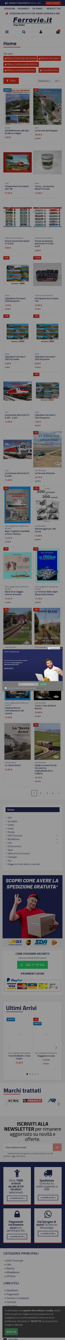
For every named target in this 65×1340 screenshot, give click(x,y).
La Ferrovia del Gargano (46, 130)
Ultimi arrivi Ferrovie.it (19, 853)
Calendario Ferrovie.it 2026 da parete (15, 300)
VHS (10, 817)
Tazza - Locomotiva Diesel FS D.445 (44, 188)
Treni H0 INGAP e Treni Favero (19, 1057)
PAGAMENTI (24, 8)
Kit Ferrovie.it (14, 846)
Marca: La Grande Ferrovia (20, 70)
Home (10, 810)
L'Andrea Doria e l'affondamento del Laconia (14, 710)
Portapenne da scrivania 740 (46, 300)
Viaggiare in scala (46, 1055)
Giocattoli (12, 821)
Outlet (11, 825)
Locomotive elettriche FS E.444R (17, 474)
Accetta (11, 1332)
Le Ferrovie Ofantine (45, 473)
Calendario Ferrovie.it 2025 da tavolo (15, 358)
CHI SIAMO (37, 8)
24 (57, 81)
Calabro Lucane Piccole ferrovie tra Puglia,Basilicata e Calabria (46, 769)
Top (9, 860)
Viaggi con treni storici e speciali (24, 864)
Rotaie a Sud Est (13, 650)
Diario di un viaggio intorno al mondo (14, 593)
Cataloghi (12, 857)
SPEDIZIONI (9, 8)
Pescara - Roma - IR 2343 (47, 650)
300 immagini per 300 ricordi (45, 530)
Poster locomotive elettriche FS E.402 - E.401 (45, 243)
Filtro (11, 81)
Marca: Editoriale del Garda (20, 58)
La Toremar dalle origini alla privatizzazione (46, 593)
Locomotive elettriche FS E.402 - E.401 (17, 416)
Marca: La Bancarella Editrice (21, 64)
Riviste (11, 832)
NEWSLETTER (54, 8)
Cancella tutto (49, 70)
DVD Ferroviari (15, 835)
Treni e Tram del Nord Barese (45, 707)
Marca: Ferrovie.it (49, 58)
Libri (10, 842)
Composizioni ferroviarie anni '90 (17, 188)
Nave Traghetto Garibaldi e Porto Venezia (17, 532)
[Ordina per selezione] (44, 80)
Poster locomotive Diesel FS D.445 (17, 242)
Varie (10, 850)
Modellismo (14, 839)
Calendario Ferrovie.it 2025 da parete (45, 358)
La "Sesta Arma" (13, 765)
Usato (11, 828)
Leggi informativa (18, 1156)
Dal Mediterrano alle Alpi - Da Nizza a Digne (17, 132)
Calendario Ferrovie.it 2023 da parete (45, 416)
